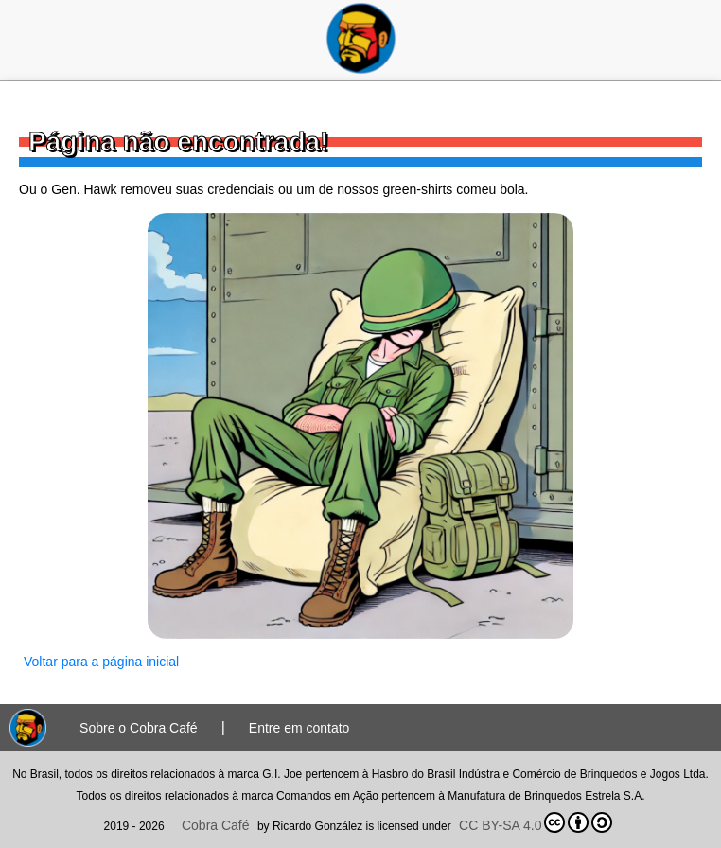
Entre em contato (299, 727)
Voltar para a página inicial (101, 661)
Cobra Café (216, 825)
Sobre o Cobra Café (138, 727)
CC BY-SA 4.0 (535, 822)
